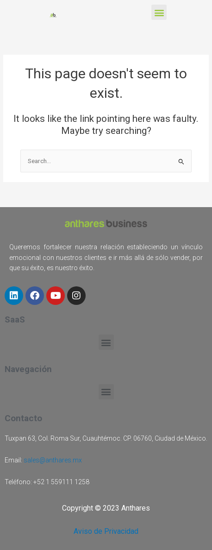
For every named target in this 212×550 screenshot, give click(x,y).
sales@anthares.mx (53, 460)
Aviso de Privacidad (106, 531)
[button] (159, 12)
